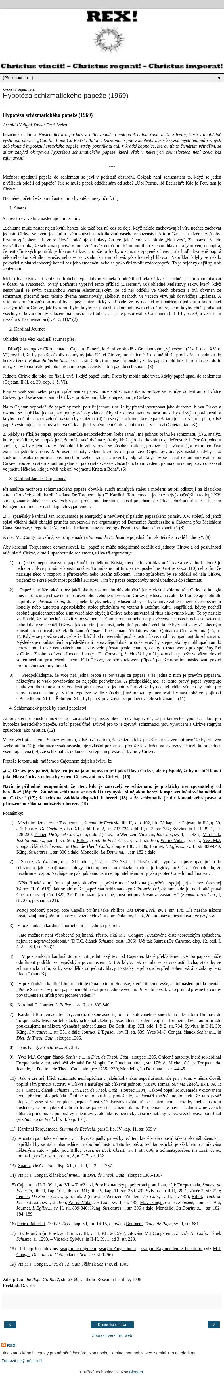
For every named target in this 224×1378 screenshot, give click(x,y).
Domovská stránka (112, 1325)
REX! (12, 1345)
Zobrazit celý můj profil (21, 1360)
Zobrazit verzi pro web (112, 1335)
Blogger (136, 1372)
